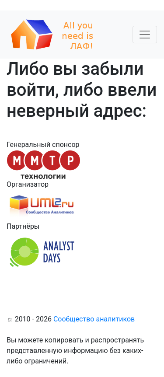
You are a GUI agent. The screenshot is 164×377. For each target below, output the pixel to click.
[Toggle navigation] (145, 34)
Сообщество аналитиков (94, 319)
